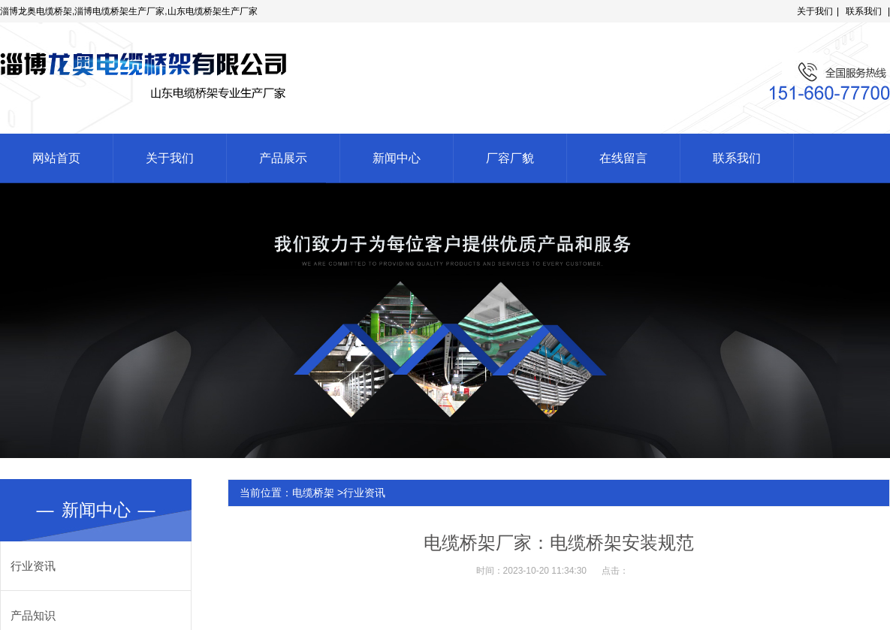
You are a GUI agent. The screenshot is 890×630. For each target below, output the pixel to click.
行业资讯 (33, 565)
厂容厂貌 (510, 158)
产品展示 (283, 158)
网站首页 (56, 158)
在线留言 (623, 158)
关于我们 (815, 11)
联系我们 (864, 11)
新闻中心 (397, 158)
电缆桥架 (313, 493)
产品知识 (33, 615)
